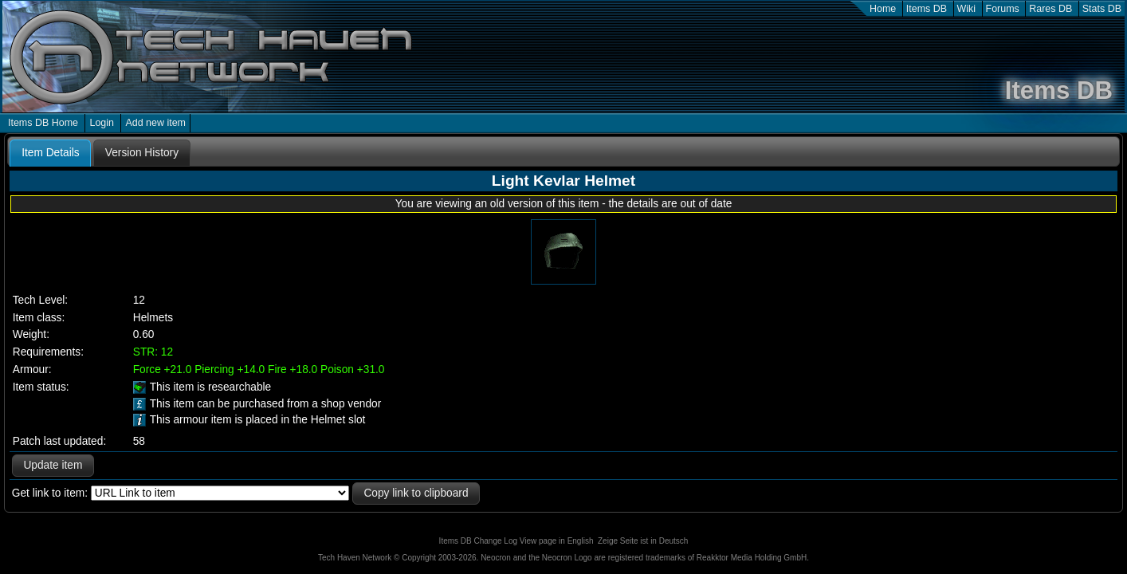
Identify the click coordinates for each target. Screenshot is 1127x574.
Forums (1002, 8)
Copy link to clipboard (415, 493)
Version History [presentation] (142, 153)
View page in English (557, 541)
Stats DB (1101, 8)
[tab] (50, 153)
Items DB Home (43, 122)
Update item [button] (52, 465)
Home (883, 8)
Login (101, 122)
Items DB (926, 8)
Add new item (155, 122)
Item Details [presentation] (50, 153)
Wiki (966, 8)
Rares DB (1050, 8)
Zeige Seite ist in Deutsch (643, 541)
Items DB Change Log (478, 541)
